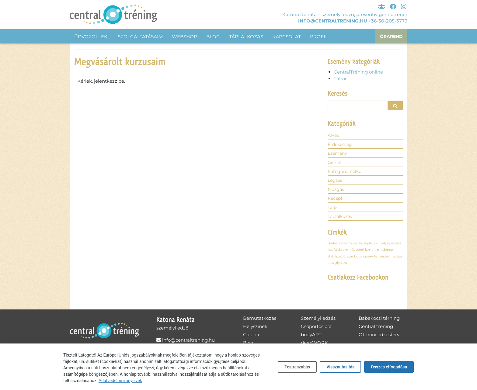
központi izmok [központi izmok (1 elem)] (363, 253)
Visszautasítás (340, 366)
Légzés (335, 182)
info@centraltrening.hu (332, 20)
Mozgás (336, 191)
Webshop (184, 37)
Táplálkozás (246, 37)
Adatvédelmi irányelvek (120, 380)
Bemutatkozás (259, 321)
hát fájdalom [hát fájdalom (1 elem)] (338, 253)
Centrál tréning (376, 329)
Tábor (340, 78)
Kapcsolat (286, 37)
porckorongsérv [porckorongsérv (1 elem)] (360, 259)
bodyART (311, 337)
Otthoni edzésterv (379, 337)
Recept (336, 200)
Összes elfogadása (389, 366)
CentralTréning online (358, 72)
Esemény (338, 154)
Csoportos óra (316, 329)
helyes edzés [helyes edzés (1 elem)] (390, 246)
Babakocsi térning (379, 321)
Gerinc (335, 163)
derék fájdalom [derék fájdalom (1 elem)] (365, 246)
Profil (319, 37)
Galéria (251, 337)
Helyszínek (255, 329)
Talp (332, 209)
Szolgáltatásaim (140, 37)
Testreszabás (297, 366)
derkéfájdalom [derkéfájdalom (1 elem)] (340, 246)
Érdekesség (341, 145)
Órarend (390, 37)
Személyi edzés (318, 321)
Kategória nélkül (346, 173)
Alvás (333, 136)
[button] (395, 106)
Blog (213, 37)
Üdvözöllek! (91, 37)
